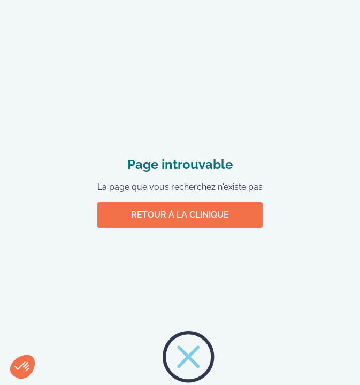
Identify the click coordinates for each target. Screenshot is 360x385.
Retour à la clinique (180, 215)
